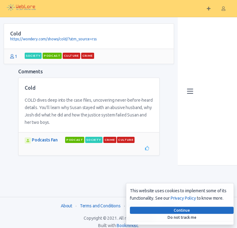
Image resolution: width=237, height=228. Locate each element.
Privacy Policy (183, 198)
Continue (182, 210)
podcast (52, 55)
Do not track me (182, 217)
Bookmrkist (127, 225)
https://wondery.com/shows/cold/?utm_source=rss (53, 39)
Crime (87, 55)
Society (33, 55)
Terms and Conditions (100, 205)
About (66, 205)
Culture (71, 55)
